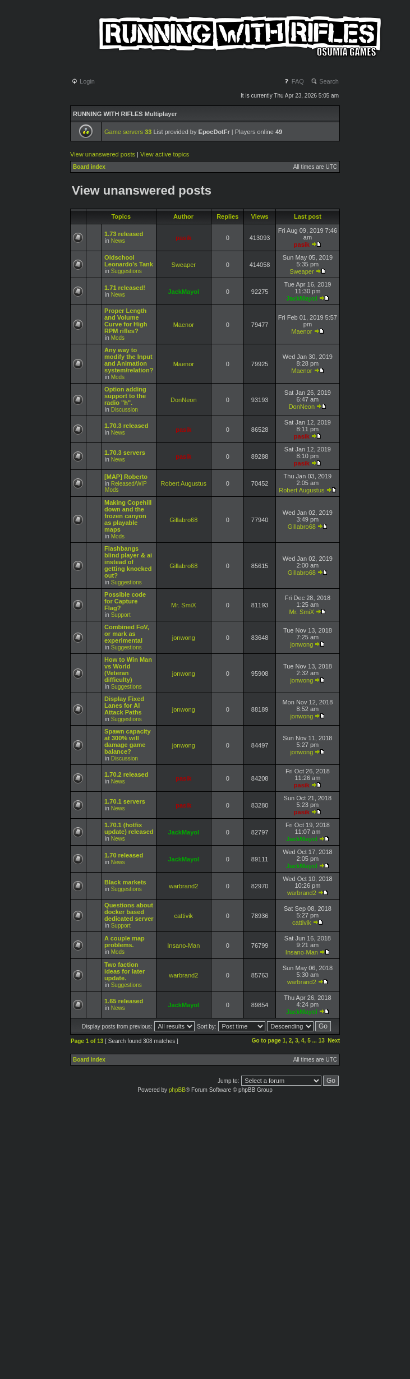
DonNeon (183, 399)
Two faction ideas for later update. (124, 971)
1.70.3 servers (124, 452)
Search (325, 81)
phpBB (177, 1090)
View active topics (164, 154)
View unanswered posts (102, 154)
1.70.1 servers (124, 801)
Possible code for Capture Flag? (125, 601)
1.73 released (123, 233)
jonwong (183, 637)
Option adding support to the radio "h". (125, 396)
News (118, 241)
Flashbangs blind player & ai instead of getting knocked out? (128, 562)
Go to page (266, 1040)
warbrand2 (183, 886)
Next (334, 1040)
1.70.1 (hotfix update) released (128, 828)
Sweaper (184, 264)
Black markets (125, 882)
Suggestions (126, 271)
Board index (89, 167)
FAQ (293, 81)
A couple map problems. (124, 941)
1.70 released (123, 855)
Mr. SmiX (183, 605)
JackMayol (183, 291)
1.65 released (123, 1001)
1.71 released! (124, 287)
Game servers (127, 131)
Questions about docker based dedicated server (128, 912)
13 (322, 1040)
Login (83, 81)
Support (121, 615)
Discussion (124, 410)
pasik (183, 237)
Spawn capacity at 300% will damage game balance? (127, 741)
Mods (118, 338)
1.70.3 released (126, 425)
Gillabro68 (183, 519)
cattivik (183, 915)
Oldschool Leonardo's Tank (128, 261)
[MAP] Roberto (126, 476)
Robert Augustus (183, 483)
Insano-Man (183, 945)
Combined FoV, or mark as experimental (126, 634)
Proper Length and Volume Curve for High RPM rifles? (125, 320)
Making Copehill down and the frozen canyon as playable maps (127, 516)
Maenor (183, 324)
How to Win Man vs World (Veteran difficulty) (128, 669)
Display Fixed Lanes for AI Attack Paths (124, 705)
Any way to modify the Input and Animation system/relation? (128, 360)
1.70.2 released (126, 774)
